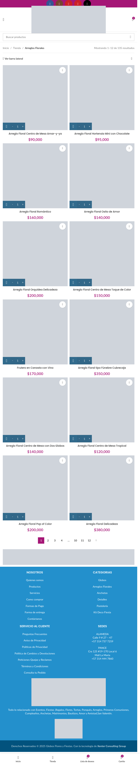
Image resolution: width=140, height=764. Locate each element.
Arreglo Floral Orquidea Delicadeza (35, 289)
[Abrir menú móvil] (3, 19)
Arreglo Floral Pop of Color (35, 524)
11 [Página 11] (82, 540)
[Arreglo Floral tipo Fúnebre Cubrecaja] (102, 331)
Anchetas (102, 592)
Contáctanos (35, 618)
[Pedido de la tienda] (131, 58)
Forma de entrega (35, 612)
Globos (102, 580)
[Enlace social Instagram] (59, 3)
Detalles (102, 599)
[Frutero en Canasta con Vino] (35, 331)
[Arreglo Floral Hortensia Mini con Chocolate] (102, 97)
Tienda (17, 48)
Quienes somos (35, 580)
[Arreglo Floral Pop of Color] (35, 487)
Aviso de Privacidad (35, 640)
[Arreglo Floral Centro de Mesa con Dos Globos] (35, 409)
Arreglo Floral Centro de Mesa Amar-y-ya (35, 133)
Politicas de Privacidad (35, 646)
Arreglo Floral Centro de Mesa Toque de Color (102, 289)
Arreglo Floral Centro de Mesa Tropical (102, 446)
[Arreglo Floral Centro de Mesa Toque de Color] (102, 253)
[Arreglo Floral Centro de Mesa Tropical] (102, 409)
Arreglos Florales (102, 586)
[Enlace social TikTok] (87, 3)
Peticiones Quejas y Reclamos (35, 659)
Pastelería (102, 605)
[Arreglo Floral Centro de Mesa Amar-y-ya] (35, 97)
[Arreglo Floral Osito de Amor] (102, 175)
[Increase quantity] (22, 126)
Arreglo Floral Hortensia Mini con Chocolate (102, 133)
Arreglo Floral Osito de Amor (102, 211)
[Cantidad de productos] (17, 126)
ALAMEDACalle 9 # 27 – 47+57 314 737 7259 (102, 637)
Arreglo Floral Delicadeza (102, 524)
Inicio (6, 48)
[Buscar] (68, 37)
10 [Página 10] (75, 540)
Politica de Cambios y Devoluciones (35, 653)
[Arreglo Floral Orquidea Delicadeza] (35, 253)
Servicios (35, 592)
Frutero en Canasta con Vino (35, 368)
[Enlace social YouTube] (68, 3)
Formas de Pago (35, 605)
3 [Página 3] (55, 540)
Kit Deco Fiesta (102, 612)
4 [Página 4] (61, 540)
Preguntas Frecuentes (34, 634)
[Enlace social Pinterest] (78, 3)
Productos (35, 586)
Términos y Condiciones (34, 666)
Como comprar (34, 599)
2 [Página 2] (48, 540)
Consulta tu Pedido (35, 672)
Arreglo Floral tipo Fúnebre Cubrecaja (102, 368)
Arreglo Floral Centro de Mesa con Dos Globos (35, 446)
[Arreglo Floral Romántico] (35, 175)
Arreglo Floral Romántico (35, 211)
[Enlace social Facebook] (50, 3)
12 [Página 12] (89, 540)
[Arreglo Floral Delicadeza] (102, 487)
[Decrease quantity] (12, 126)
